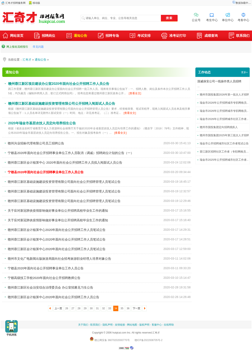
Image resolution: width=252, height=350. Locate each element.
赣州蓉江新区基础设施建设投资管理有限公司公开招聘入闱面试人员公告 (61, 103)
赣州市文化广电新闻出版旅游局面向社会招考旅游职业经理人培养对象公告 (59, 258)
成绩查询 (207, 36)
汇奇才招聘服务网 (15, 2)
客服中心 (157, 324)
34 (115, 308)
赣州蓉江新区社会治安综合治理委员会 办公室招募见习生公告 (50, 287)
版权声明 (144, 324)
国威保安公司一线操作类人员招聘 (219, 81)
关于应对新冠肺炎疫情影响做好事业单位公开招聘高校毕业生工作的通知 (58, 210)
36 (128, 308)
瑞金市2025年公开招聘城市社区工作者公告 (226, 159)
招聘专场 (108, 36)
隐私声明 (108, 324)
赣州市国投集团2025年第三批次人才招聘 (224, 135)
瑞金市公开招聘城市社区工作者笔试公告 (224, 143)
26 (66, 308)
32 (103, 308)
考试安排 (140, 36)
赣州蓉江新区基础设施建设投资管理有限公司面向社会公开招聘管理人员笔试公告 (64, 181)
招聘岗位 (44, 36)
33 (109, 308)
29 (85, 308)
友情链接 (120, 324)
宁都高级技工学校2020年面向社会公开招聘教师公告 (44, 278)
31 (97, 308)
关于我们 (83, 324)
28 (79, 308)
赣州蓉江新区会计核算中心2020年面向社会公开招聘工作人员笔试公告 (57, 230)
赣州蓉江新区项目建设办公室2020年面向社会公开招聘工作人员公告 (58, 83)
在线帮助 (169, 324)
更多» (244, 72)
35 (122, 308)
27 (72, 308)
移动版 (36, 2)
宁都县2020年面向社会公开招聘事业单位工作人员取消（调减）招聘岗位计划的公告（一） (71, 153)
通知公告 (76, 36)
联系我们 (238, 36)
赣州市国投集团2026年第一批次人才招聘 (224, 94)
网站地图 (132, 324)
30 (91, 308)
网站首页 (12, 36)
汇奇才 (27, 59)
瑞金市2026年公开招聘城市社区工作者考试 (226, 119)
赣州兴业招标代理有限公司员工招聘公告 (36, 143)
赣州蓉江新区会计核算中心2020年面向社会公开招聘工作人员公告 (53, 297)
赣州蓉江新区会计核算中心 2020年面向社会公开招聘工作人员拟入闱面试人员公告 (65, 162)
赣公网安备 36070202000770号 (110, 340)
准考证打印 (173, 36)
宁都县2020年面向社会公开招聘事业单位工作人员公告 (46, 268)
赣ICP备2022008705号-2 (148, 340)
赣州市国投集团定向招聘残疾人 (219, 127)
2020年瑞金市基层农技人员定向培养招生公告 (42, 123)
